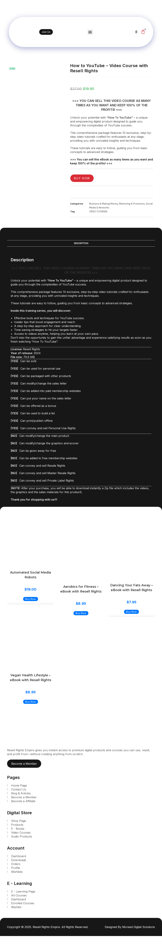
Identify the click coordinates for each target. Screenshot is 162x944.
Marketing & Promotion (132, 203)
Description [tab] (81, 243)
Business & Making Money (103, 203)
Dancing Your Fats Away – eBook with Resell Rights (131, 587)
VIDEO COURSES (98, 211)
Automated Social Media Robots (30, 575)
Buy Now (82, 178)
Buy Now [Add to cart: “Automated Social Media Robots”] (30, 599)
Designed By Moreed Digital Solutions (130, 927)
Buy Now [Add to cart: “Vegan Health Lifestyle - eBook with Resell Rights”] (30, 701)
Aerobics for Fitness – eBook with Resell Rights (81, 589)
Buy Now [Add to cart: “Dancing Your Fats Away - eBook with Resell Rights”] (131, 611)
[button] (90, 32)
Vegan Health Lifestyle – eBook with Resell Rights (30, 677)
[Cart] (143, 31)
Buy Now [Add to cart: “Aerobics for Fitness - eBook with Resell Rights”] (81, 613)
